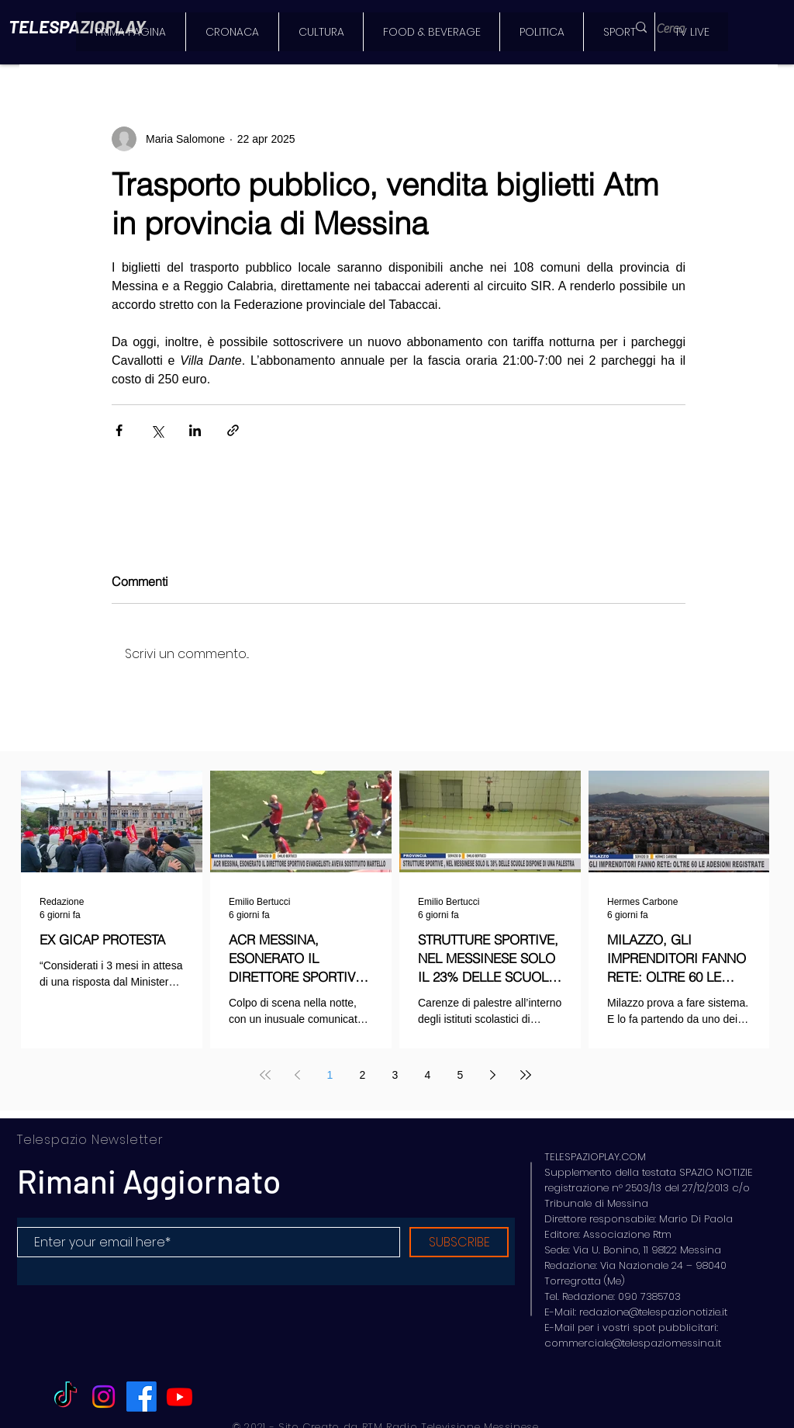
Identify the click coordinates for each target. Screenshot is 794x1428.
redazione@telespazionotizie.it (653, 1312)
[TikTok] (65, 1396)
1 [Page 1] (330, 1075)
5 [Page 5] (460, 1075)
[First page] (265, 1075)
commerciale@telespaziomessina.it (632, 1343)
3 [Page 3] (395, 1075)
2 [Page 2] (363, 1075)
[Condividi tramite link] (233, 430)
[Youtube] (179, 1396)
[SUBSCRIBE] (459, 1242)
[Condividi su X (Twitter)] (157, 430)
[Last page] (526, 1075)
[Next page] (493, 1075)
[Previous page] (298, 1075)
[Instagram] (103, 1396)
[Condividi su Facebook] (119, 430)
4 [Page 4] (428, 1075)
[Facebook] (141, 1396)
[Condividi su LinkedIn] (195, 430)
